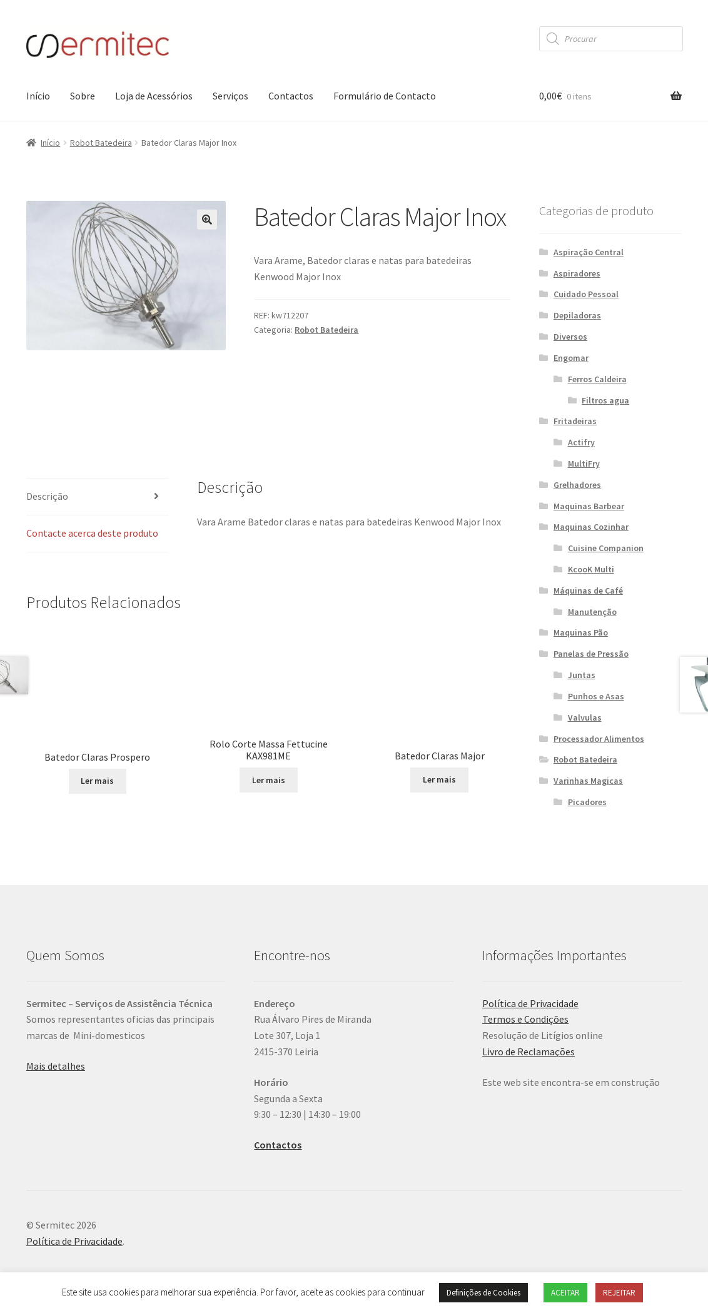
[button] (207, 220)
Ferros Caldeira (597, 379)
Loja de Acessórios (154, 95)
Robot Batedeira (101, 142)
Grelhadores (577, 484)
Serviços (230, 95)
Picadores (587, 802)
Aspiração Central (589, 252)
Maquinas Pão (581, 632)
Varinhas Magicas (588, 780)
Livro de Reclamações (528, 1051)
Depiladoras (577, 315)
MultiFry (584, 463)
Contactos (290, 95)
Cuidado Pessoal (586, 294)
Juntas (581, 675)
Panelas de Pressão (591, 653)
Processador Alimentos (599, 738)
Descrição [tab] (47, 496)
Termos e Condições (525, 1019)
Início (38, 95)
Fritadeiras (575, 421)
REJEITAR (619, 1292)
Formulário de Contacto (384, 95)
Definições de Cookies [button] (483, 1292)
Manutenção (592, 611)
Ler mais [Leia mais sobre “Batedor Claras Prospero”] (97, 780)
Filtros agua (605, 400)
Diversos (570, 336)
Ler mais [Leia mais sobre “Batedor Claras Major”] (439, 779)
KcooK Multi (591, 569)
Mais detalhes (55, 1066)
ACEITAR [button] (565, 1292)
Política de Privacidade (530, 1003)
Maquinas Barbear (589, 506)
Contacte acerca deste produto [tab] (92, 533)
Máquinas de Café (588, 590)
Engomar (571, 357)
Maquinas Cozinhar (591, 526)
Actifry (581, 442)
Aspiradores (577, 273)
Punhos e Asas (596, 696)
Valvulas (585, 717)
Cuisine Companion (606, 548)
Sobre (82, 95)
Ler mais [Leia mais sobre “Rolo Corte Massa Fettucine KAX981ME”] (268, 780)
